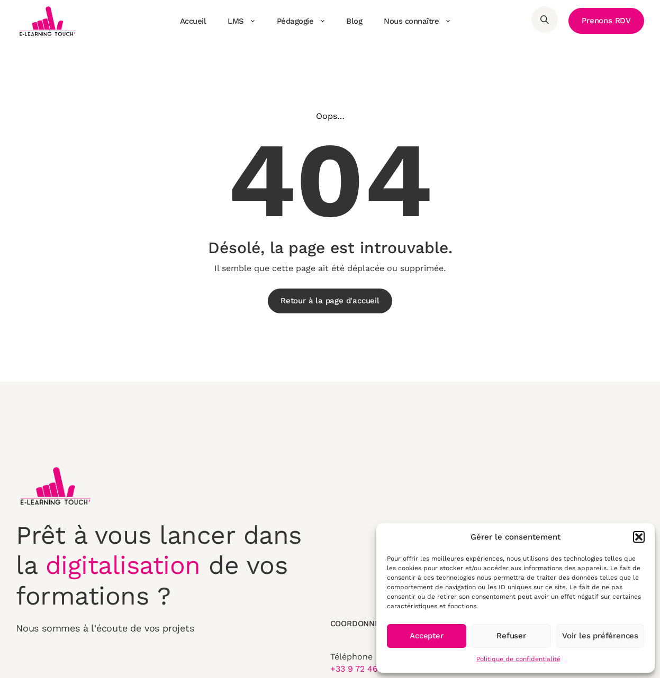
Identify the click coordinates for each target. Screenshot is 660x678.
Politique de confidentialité (518, 659)
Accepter (426, 635)
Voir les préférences (600, 635)
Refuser (511, 635)
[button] (639, 537)
